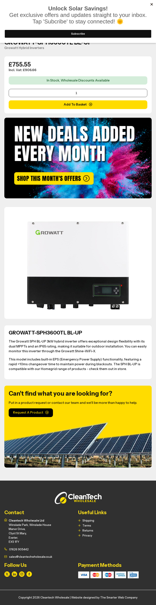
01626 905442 (19, 549)
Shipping (88, 520)
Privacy (87, 535)
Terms (86, 525)
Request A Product (28, 412)
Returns (87, 530)
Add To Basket (75, 104)
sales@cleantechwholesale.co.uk (30, 556)
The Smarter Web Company (119, 597)
